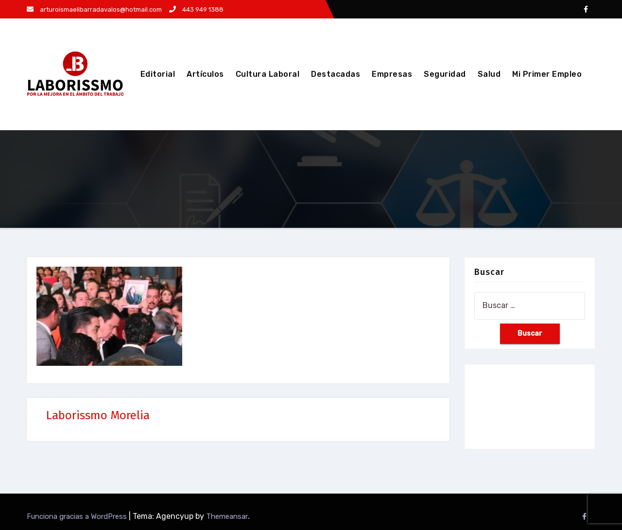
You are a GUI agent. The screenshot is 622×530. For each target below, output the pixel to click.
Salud (489, 74)
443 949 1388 (196, 9)
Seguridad (445, 74)
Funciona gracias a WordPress (78, 516)
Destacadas (335, 74)
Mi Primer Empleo (547, 74)
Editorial (157, 74)
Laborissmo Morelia (98, 415)
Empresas (392, 74)
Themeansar (227, 516)
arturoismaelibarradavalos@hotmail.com (94, 9)
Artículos (205, 74)
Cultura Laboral (268, 74)
